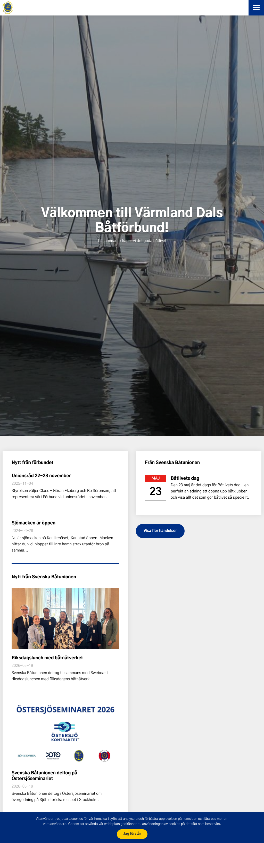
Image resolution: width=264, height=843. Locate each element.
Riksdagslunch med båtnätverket (47, 658)
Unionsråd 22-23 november (41, 476)
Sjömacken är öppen (33, 523)
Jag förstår (132, 834)
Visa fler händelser (160, 531)
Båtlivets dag (185, 478)
